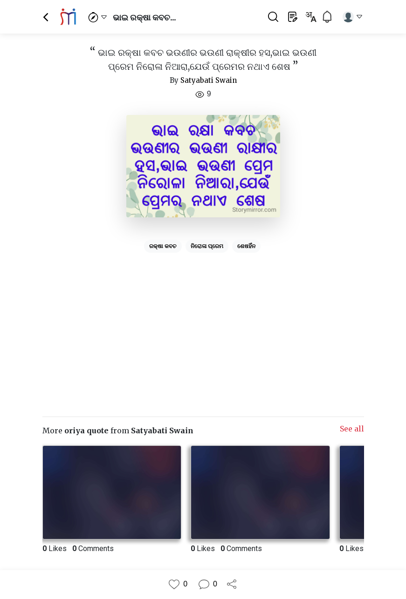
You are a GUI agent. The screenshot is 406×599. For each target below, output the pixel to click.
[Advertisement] (203, 321)
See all (352, 428)
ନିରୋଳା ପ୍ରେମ (207, 246)
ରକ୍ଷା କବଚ (163, 246)
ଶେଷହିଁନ (246, 246)
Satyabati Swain (208, 80)
